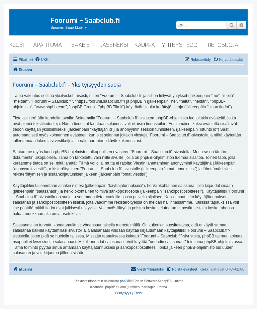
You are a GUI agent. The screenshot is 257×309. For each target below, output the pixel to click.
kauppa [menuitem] (145, 45)
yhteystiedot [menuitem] (181, 45)
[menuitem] (42, 60)
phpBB (125, 281)
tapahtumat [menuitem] (47, 45)
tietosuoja (222, 45)
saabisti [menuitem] (82, 45)
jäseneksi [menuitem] (114, 45)
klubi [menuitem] (16, 45)
